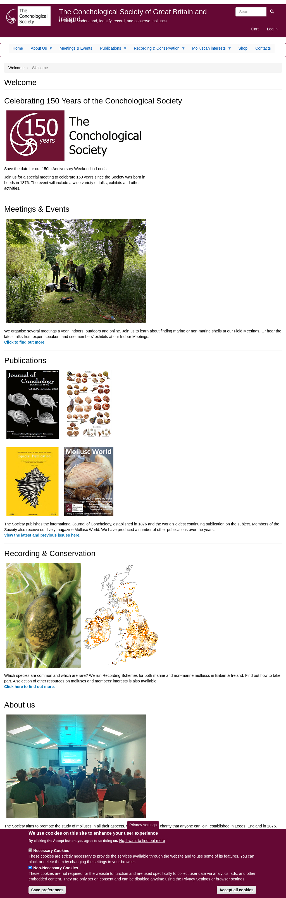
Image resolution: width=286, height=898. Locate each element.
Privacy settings (143, 829)
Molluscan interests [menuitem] (210, 49)
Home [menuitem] (18, 48)
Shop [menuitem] (242, 48)
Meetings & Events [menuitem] (75, 48)
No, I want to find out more (142, 845)
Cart (254, 29)
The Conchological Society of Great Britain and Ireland (133, 13)
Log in (272, 29)
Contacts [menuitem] (263, 48)
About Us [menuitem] (40, 49)
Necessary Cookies (51, 855)
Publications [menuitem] (111, 49)
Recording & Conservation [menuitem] (157, 49)
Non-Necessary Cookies (55, 872)
